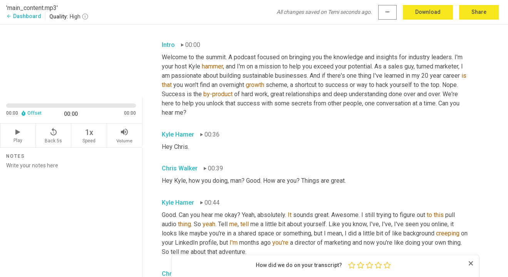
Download (428, 12)
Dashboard (23, 16)
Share (478, 12)
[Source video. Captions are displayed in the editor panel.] (71, 60)
